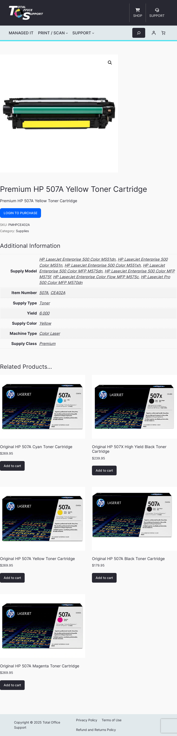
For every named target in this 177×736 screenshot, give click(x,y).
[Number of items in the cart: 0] (163, 33)
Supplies (22, 231)
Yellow (45, 323)
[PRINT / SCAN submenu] (67, 33)
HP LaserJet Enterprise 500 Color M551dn (77, 259)
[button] (110, 62)
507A (43, 292)
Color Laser (49, 333)
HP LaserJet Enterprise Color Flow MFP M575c (96, 277)
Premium (47, 343)
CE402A (57, 292)
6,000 (44, 313)
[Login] (154, 33)
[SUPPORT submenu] (93, 33)
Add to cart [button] (12, 466)
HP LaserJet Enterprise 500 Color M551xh (103, 265)
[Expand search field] (138, 33)
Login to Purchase (20, 213)
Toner (44, 303)
